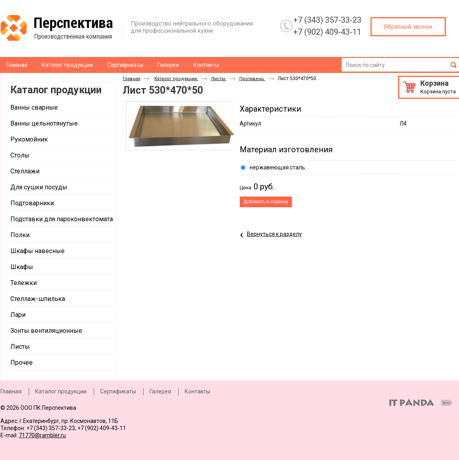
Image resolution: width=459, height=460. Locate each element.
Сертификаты (118, 391)
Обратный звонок (408, 26)
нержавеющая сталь (277, 167)
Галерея (160, 391)
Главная (131, 78)
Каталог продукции (56, 90)
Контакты (197, 391)
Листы (219, 78)
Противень (252, 78)
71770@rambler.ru (42, 435)
